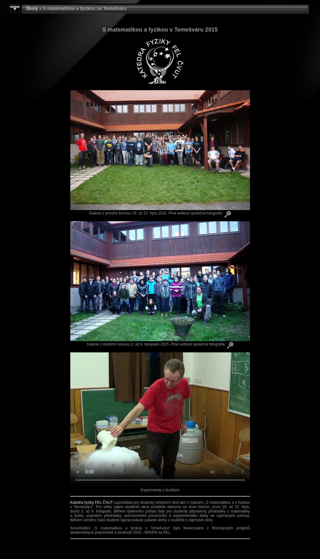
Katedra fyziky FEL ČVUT (91, 502)
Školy (32, 8)
